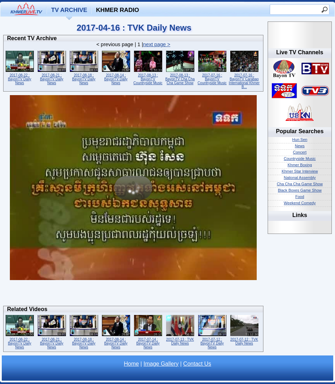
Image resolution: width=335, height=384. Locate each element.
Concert (300, 152)
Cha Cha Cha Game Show (300, 184)
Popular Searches (299, 131)
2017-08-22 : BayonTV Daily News (19, 67)
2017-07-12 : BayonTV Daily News (212, 331)
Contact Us (197, 364)
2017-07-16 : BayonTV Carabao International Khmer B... (244, 69)
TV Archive (69, 10)
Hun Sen (299, 139)
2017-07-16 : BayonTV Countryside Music (212, 67)
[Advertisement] (133, 294)
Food (299, 196)
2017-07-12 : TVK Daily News (244, 329)
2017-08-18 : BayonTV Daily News (83, 67)
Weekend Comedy (300, 203)
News (300, 146)
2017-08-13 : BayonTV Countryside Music (148, 67)
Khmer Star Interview (300, 171)
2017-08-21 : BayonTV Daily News (51, 67)
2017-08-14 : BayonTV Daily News (116, 67)
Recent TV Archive (32, 38)
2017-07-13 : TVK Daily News (180, 329)
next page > (156, 44)
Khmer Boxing (299, 165)
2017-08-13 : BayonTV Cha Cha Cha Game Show (180, 67)
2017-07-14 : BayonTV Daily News (148, 331)
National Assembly (300, 177)
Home (131, 364)
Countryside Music (300, 158)
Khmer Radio (117, 10)
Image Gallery (161, 364)
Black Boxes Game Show (300, 190)
